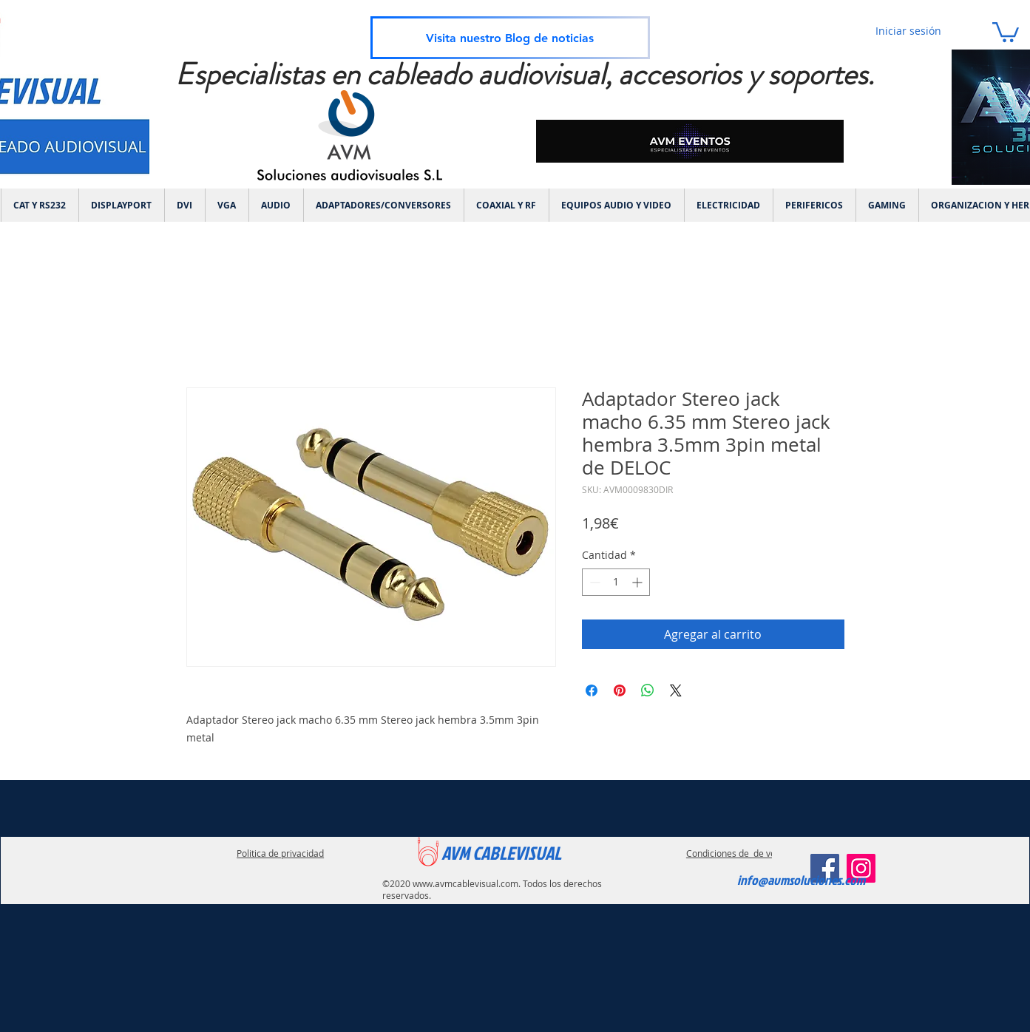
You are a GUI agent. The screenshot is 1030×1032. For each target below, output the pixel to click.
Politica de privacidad (280, 853)
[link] (1005, 31)
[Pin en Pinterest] (619, 690)
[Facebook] (824, 868)
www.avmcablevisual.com (465, 883)
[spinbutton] (616, 582)
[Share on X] (676, 690)
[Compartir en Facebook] (591, 690)
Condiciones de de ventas (739, 853)
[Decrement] (593, 582)
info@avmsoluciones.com (801, 880)
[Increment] (638, 582)
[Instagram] (861, 868)
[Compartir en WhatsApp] (648, 690)
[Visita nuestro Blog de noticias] (510, 37)
